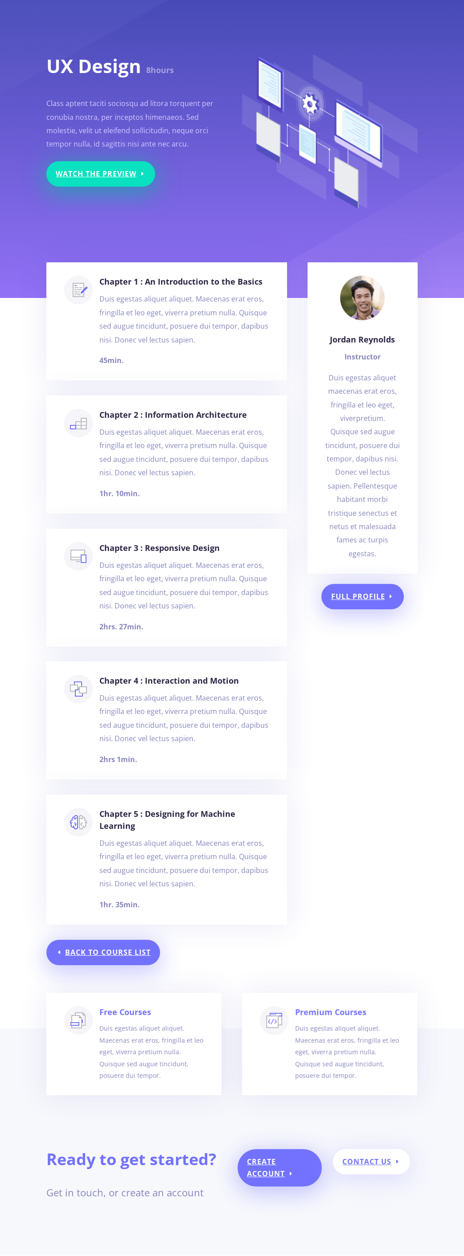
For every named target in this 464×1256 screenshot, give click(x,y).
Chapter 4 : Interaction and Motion (168, 696)
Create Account (265, 1172)
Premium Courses (326, 1038)
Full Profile (358, 596)
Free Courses (131, 1036)
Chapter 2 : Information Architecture (172, 430)
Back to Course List (111, 952)
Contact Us (361, 1166)
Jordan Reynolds (362, 339)
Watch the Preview (96, 174)
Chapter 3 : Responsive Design (160, 563)
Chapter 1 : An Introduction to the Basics (181, 281)
